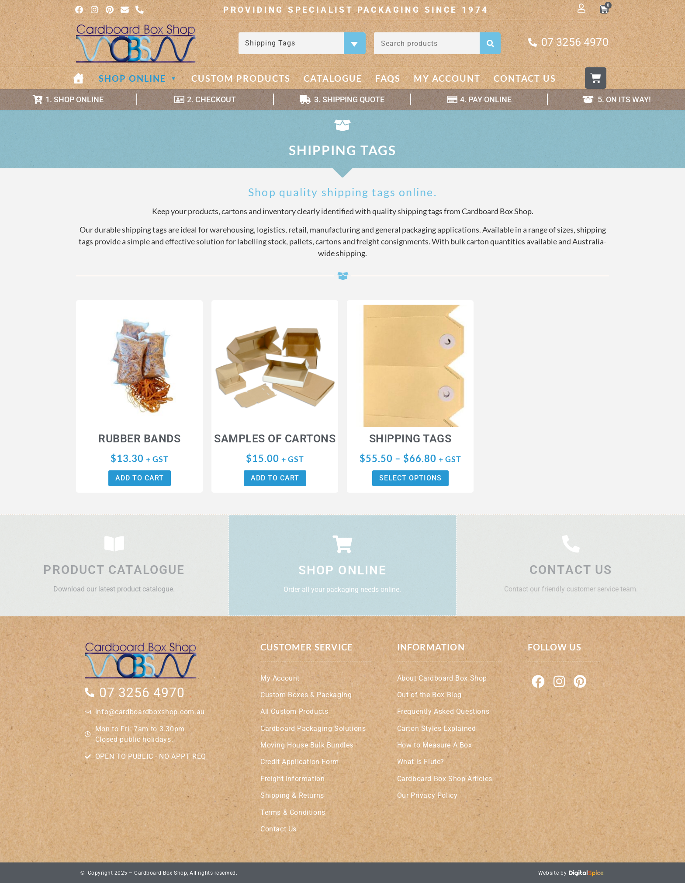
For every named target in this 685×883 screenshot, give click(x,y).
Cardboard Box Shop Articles (444, 778)
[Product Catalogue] (114, 544)
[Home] (85, 79)
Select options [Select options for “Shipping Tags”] (410, 478)
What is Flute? (420, 762)
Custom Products (241, 79)
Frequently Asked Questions (443, 711)
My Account (447, 79)
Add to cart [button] (139, 478)
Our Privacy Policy (427, 795)
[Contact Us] (571, 544)
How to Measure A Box (434, 744)
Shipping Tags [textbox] (300, 44)
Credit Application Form (299, 762)
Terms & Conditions (292, 812)
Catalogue (333, 79)
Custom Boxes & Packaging (306, 694)
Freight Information (292, 778)
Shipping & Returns (292, 795)
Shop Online (138, 79)
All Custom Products (294, 711)
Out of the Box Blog (429, 694)
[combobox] (302, 44)
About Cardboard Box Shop (442, 678)
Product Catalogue (114, 570)
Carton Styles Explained (436, 728)
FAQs (388, 79)
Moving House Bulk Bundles (306, 744)
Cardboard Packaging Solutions (313, 728)
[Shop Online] (342, 544)
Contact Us (525, 79)
